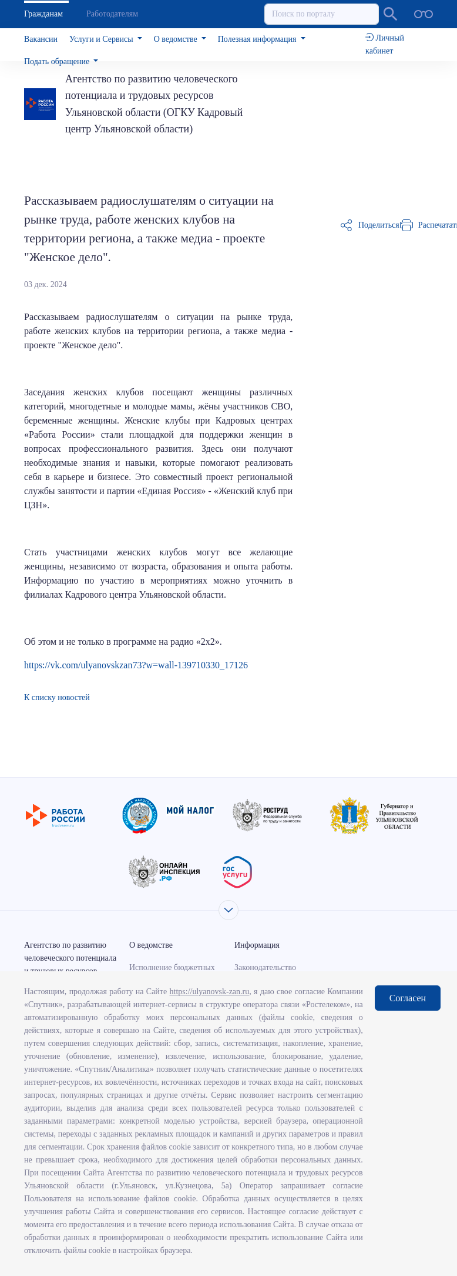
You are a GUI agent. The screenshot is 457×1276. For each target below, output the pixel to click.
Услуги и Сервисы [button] (102, 39)
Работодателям (112, 13)
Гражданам (43, 13)
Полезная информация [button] (258, 39)
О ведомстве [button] (176, 39)
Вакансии (41, 39)
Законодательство (265, 967)
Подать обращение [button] (58, 61)
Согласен (407, 998)
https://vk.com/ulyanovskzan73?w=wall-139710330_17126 (136, 665)
